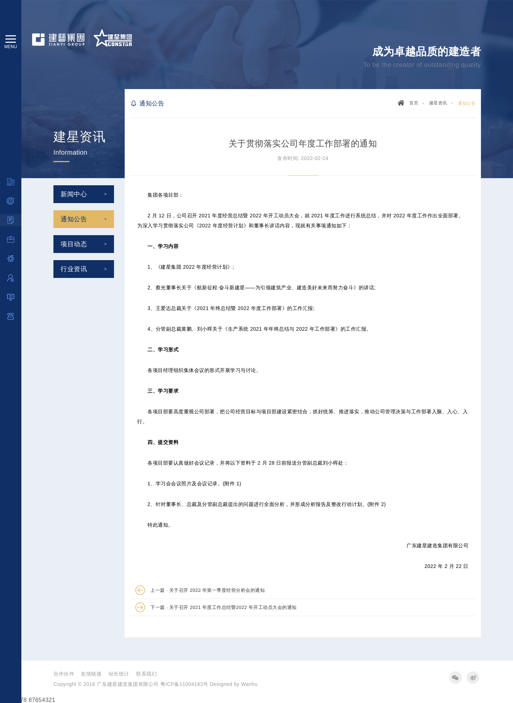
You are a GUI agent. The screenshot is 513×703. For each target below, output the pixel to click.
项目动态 (74, 244)
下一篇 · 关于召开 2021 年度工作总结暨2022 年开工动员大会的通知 (223, 607)
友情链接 (91, 674)
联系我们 (146, 674)
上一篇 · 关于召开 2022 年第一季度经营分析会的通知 (207, 590)
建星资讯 (438, 102)
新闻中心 (74, 194)
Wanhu (249, 684)
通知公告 (74, 219)
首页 (413, 102)
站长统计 (119, 674)
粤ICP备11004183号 (184, 684)
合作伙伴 (63, 674)
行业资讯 (74, 269)
